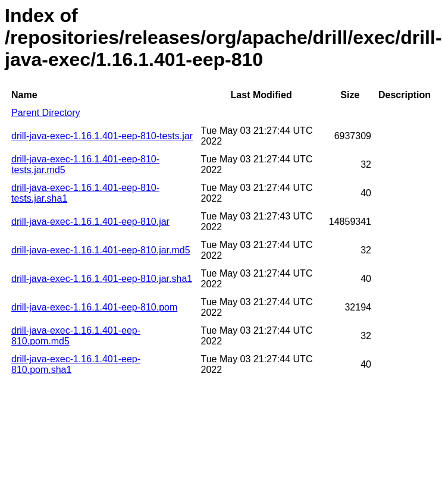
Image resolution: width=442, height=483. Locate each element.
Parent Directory (45, 113)
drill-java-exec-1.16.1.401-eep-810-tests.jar (102, 136)
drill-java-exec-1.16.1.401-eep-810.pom (94, 307)
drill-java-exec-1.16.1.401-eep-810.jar (90, 222)
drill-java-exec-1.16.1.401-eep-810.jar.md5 (100, 250)
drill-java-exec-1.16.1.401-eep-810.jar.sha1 (101, 279)
